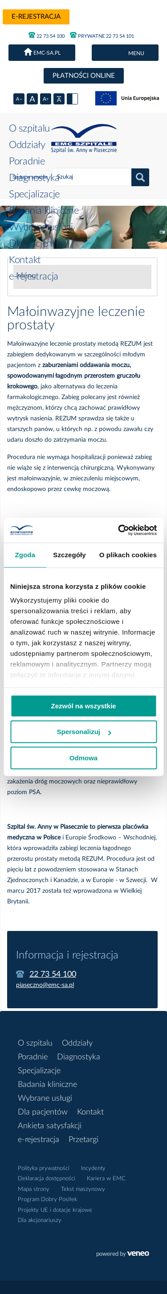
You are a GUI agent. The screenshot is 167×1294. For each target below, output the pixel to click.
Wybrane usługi (41, 227)
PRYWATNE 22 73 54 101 (102, 35)
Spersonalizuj (84, 731)
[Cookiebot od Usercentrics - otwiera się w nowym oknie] (119, 530)
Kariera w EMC (106, 1179)
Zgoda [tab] (25, 555)
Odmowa (83, 758)
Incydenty (93, 1168)
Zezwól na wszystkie (83, 706)
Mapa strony (33, 1189)
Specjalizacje (34, 194)
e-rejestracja (36, 16)
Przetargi (83, 1140)
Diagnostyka (34, 178)
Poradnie (27, 161)
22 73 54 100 (47, 35)
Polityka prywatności (43, 1168)
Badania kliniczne (44, 211)
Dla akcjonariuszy (39, 1220)
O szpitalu (29, 128)
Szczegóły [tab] (69, 555)
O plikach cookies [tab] (128, 555)
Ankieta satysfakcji (49, 1126)
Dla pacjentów (38, 243)
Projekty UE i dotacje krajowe (55, 1210)
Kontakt (25, 260)
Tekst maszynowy (83, 1189)
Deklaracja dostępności (46, 1179)
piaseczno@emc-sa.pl (45, 985)
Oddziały (27, 145)
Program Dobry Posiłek (47, 1199)
